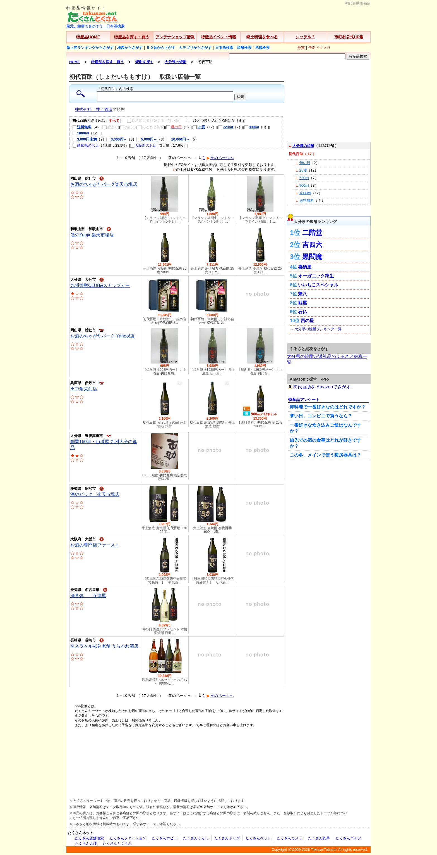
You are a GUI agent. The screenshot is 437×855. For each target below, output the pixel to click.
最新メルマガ (319, 48)
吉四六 (312, 244)
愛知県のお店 (85, 145)
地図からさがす (130, 48)
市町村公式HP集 (348, 37)
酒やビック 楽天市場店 (94, 494)
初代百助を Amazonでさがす (319, 386)
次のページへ (220, 158)
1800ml (80, 133)
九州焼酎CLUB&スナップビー (100, 285)
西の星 (307, 320)
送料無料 (82, 127)
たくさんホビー (164, 838)
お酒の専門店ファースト (94, 545)
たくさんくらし (195, 838)
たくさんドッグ (227, 838)
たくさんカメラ (289, 838)
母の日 (304, 163)
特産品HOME (88, 37)
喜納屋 (304, 267)
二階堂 (312, 232)
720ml (225, 127)
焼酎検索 (244, 48)
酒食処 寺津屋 (88, 595)
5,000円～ (146, 139)
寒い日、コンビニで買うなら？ (321, 416)
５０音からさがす (160, 48)
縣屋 (302, 302)
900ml (251, 127)
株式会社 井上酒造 (93, 109)
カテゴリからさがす (195, 48)
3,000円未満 (84, 139)
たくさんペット (258, 838)
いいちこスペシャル (318, 284)
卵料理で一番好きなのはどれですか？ (328, 407)
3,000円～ (116, 139)
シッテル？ (305, 37)
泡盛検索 (262, 48)
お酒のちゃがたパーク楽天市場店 (103, 184)
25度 (199, 127)
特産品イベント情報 (218, 37)
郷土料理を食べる (262, 37)
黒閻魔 (312, 256)
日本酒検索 (224, 48)
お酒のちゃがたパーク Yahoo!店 (102, 336)
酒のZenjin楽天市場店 (92, 234)
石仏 (302, 311)
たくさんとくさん (117, 843)
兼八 (302, 293)
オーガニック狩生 (316, 276)
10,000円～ (177, 139)
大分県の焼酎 (303, 146)
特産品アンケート (304, 399)
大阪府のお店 (143, 145)
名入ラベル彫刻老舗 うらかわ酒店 (104, 646)
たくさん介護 (86, 843)
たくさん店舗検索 (89, 838)
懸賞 (301, 48)
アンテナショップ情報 (175, 37)
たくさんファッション (128, 838)
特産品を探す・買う (131, 37)
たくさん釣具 (319, 838)
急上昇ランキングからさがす (90, 48)
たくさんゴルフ (348, 838)
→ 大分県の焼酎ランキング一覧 (316, 329)
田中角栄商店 (83, 388)
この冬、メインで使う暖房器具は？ (325, 455)
